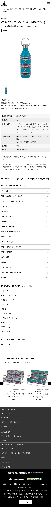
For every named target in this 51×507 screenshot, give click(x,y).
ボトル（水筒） (6, 237)
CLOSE (26, 502)
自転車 (3, 262)
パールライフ (5, 467)
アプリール (5, 327)
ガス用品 (4, 221)
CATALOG (4, 418)
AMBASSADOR (6, 414)
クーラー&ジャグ (7, 242)
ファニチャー (5, 206)
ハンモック (5, 211)
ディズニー (5, 345)
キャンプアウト (7, 313)
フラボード (5, 331)
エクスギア (5, 304)
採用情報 (4, 440)
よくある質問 (5, 432)
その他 (3, 277)
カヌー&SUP (5, 257)
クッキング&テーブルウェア (10, 232)
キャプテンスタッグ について (11, 409)
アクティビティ (6, 267)
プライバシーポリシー (9, 449)
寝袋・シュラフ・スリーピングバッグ (13, 196)
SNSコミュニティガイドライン (12, 444)
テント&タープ (6, 191)
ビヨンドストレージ (9, 318)
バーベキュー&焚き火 (8, 227)
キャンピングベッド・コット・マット (13, 201)
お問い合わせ (5, 457)
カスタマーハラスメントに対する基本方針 (15, 453)
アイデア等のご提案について (11, 436)
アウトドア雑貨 (6, 252)
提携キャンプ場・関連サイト (11, 422)
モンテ (4, 309)
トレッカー (5, 291)
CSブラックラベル (8, 295)
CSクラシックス (8, 300)
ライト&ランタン (7, 216)
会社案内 (4, 426)
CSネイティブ (7, 322)
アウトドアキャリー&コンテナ (11, 247)
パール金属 (5, 463)
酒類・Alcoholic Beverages (11, 272)
